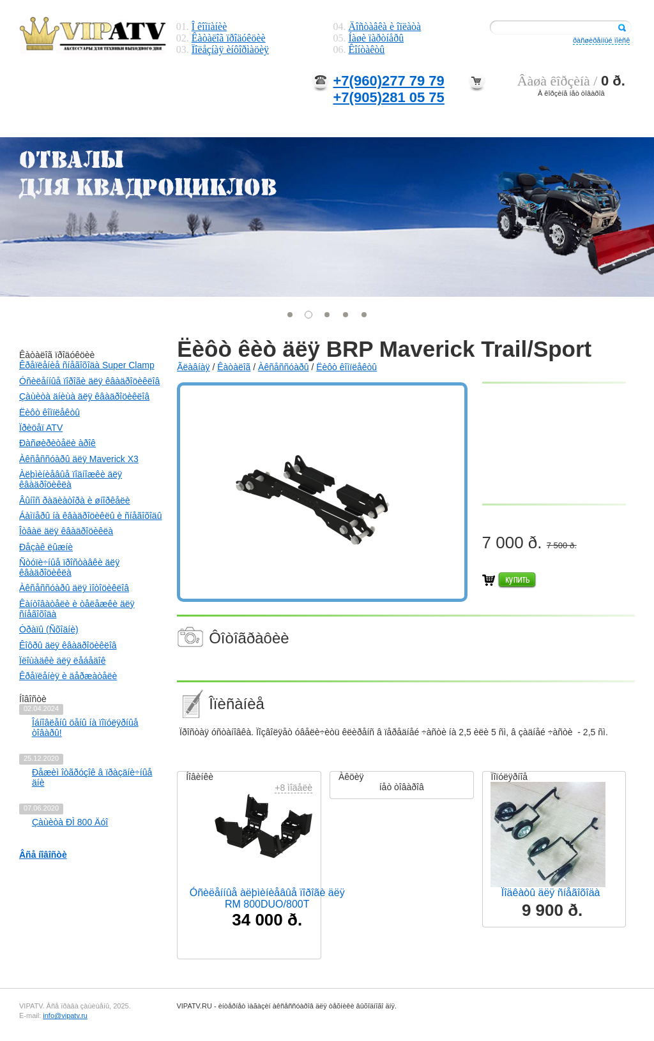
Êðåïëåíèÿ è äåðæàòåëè (68, 676)
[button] (290, 314)
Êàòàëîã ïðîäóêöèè (229, 38)
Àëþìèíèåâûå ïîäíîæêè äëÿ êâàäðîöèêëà (70, 479)
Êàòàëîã (233, 367)
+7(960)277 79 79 (389, 81)
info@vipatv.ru (65, 1015)
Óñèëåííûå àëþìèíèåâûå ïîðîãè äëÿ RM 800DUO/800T (267, 898)
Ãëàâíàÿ (193, 367)
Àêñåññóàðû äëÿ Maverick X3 (79, 459)
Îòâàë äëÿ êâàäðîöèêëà (66, 531)
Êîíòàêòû (367, 49)
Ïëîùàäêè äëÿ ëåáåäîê (62, 660)
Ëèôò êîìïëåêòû (49, 412)
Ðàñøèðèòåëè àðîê (57, 443)
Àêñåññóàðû (283, 367)
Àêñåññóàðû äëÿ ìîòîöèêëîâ (74, 588)
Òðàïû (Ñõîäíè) (49, 629)
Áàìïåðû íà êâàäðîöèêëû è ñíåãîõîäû (90, 516)
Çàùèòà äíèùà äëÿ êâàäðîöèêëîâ (84, 396)
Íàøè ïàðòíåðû (376, 38)
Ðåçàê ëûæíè (46, 547)
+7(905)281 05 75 (389, 97)
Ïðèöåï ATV (41, 428)
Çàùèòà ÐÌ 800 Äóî (70, 822)
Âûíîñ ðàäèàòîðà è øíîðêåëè (74, 500)
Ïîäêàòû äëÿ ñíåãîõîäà (550, 892)
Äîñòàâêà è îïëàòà (385, 26)
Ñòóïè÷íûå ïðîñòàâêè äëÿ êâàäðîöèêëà (69, 567)
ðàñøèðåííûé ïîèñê (601, 40)
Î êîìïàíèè (209, 26)
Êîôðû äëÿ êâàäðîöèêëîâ (68, 645)
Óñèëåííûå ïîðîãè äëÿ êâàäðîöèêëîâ (89, 381)
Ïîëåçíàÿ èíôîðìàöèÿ (230, 49)
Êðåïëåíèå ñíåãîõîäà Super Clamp (87, 365)
